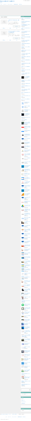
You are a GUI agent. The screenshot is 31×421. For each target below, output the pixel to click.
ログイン (23, 398)
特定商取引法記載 (16, 4)
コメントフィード (24, 401)
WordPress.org (23, 403)
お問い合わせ (20, 4)
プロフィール (4, 4)
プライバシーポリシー (10, 4)
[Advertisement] (15, 10)
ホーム (1, 4)
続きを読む (17, 26)
